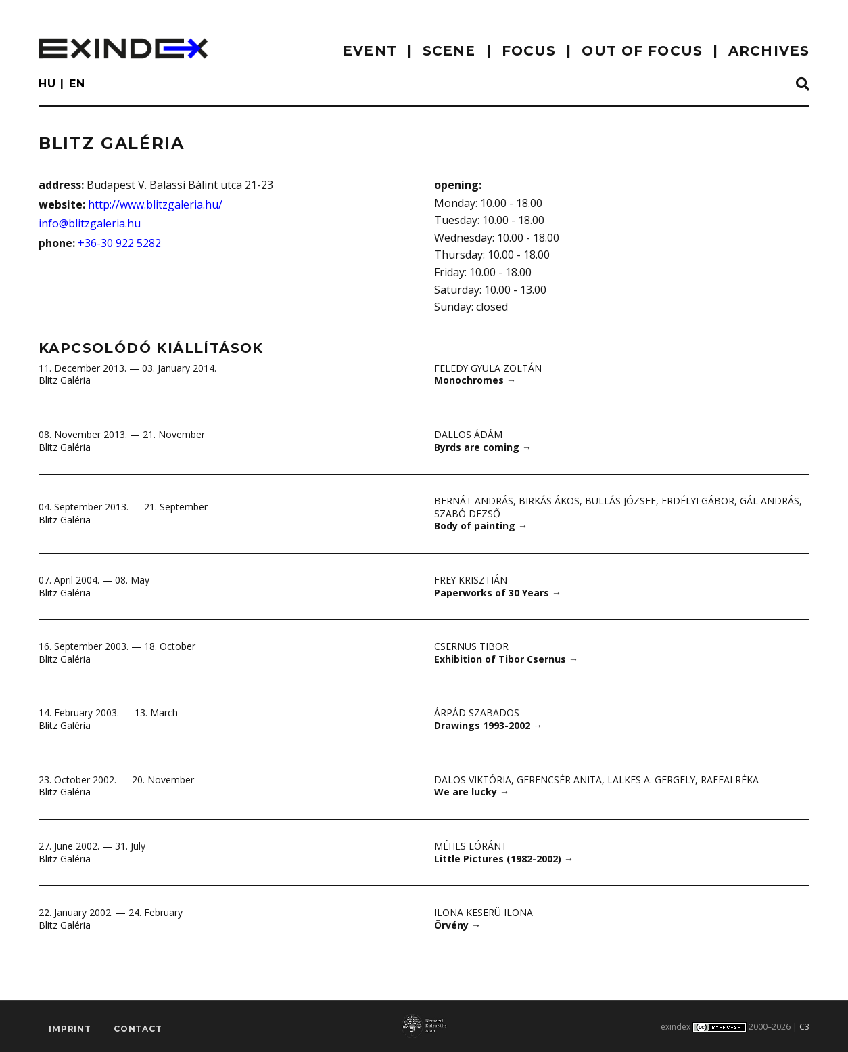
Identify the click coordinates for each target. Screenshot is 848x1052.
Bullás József (620, 500)
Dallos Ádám (468, 434)
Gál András (770, 500)
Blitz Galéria (65, 380)
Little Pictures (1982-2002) (503, 858)
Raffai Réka (730, 779)
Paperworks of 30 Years (497, 592)
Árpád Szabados (476, 712)
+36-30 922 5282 (119, 243)
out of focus (642, 51)
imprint (70, 1029)
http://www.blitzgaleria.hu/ (155, 204)
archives (768, 51)
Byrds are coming (483, 447)
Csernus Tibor (471, 646)
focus (529, 51)
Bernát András (473, 500)
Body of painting (480, 525)
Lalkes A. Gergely (651, 779)
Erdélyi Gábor (698, 500)
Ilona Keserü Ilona (483, 912)
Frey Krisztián (471, 579)
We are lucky (471, 791)
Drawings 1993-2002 (488, 725)
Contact (138, 1029)
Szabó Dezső (467, 513)
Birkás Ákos (549, 500)
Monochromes (475, 380)
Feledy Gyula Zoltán (488, 367)
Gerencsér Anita (559, 779)
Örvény (457, 925)
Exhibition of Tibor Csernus (506, 659)
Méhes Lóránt (470, 845)
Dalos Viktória (472, 779)
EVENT (370, 51)
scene (449, 51)
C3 (804, 1026)
